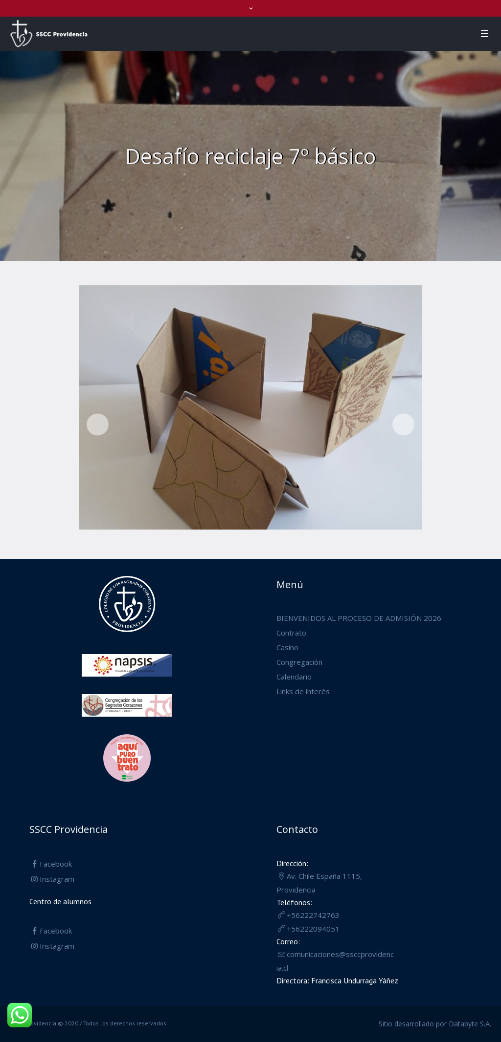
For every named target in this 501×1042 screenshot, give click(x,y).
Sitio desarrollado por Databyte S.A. (435, 1023)
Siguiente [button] (403, 425)
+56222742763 (313, 915)
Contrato (291, 633)
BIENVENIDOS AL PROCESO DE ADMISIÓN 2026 (358, 618)
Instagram (57, 879)
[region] (250, 409)
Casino (287, 647)
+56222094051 (313, 929)
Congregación (299, 662)
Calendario (294, 676)
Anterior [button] (98, 425)
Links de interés (303, 691)
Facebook (56, 864)
